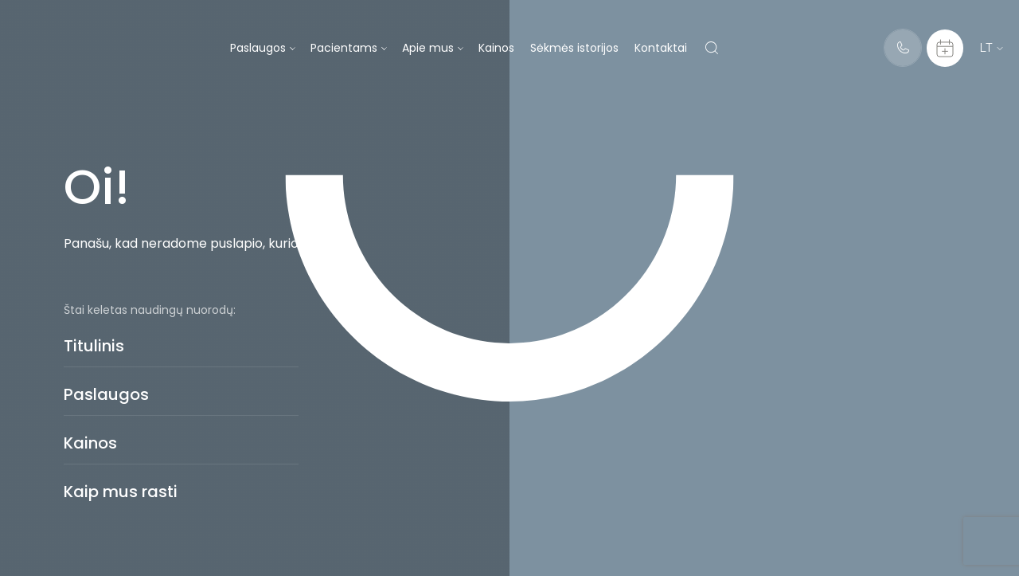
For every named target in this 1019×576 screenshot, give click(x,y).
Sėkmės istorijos (574, 48)
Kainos (496, 48)
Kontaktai (660, 48)
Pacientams (343, 48)
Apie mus (428, 48)
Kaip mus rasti (121, 491)
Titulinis (94, 346)
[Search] (711, 48)
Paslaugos (258, 48)
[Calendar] (945, 48)
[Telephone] (903, 48)
